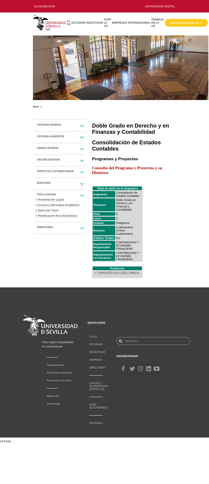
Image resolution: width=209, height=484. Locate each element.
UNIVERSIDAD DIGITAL (160, 6)
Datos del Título (48, 210)
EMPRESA (95, 359)
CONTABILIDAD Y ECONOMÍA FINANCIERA (127, 245)
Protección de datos (59, 380)
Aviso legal (53, 403)
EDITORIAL (96, 423)
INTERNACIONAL (139, 22)
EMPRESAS (119, 22)
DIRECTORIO (97, 367)
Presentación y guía (51, 199)
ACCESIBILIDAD (44, 6)
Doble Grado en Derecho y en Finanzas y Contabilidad (125, 204)
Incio (36, 106)
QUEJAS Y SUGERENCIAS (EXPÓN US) (98, 386)
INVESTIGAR (94, 22)
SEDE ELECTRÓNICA (98, 406)
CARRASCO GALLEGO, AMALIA (118, 272)
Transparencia (55, 365)
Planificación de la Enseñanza (57, 215)
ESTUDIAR (79, 22)
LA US (69, 22)
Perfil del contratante (59, 372)
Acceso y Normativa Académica (58, 205)
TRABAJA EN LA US (157, 23)
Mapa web (53, 396)
